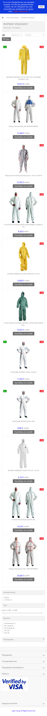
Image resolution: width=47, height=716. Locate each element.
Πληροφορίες (8, 639)
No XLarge (9, 628)
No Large (8, 626)
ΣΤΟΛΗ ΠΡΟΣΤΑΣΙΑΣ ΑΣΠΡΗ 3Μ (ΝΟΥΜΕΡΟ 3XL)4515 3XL (23, 225)
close (41, 7)
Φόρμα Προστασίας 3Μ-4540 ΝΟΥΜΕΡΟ (23, 126)
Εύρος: (4, 610)
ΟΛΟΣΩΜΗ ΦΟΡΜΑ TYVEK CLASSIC (24, 372)
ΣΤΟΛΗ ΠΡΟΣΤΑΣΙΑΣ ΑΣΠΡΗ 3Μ (23, 519)
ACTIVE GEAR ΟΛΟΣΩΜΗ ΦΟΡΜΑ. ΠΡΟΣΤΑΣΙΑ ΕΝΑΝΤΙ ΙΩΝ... (23, 324)
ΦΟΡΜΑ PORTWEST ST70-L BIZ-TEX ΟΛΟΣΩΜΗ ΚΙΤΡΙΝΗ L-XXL (23, 78)
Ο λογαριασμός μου (9, 661)
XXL (6, 630)
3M (6, 597)
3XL (6, 633)
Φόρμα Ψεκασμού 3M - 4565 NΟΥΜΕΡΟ (23, 569)
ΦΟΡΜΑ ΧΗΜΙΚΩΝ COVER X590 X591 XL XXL (23, 274)
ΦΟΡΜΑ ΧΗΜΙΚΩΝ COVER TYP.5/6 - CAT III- (23, 470)
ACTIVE (8, 600)
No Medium (9, 623)
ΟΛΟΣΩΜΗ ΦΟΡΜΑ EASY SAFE (23, 421)
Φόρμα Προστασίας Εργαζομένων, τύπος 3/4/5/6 (23, 175)
